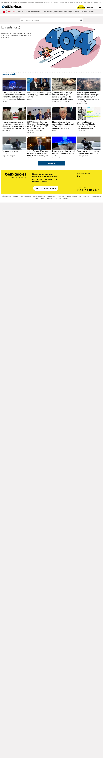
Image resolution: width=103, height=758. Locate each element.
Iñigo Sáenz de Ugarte (9, 156)
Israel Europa (47, 2)
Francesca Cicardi (82, 103)
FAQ (80, 196)
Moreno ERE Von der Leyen (74, 2)
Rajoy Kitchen (57, 2)
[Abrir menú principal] (100, 7)
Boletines (49, 198)
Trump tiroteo (16, 2)
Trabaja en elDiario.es (25, 196)
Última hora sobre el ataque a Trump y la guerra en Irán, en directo (39, 95)
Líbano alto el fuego (39, 2)
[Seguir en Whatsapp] (96, 190)
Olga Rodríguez (31, 133)
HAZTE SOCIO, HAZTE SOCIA (45, 188)
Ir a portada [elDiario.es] (51, 163)
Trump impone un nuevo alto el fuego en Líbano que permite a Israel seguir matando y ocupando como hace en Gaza (88, 97)
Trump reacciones (23, 2)
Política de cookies (96, 196)
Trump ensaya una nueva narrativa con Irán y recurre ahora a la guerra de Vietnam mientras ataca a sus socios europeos (14, 126)
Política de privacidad (71, 196)
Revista (43, 198)
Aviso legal (61, 196)
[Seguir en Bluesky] (77, 190)
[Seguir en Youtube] (90, 190)
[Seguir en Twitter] (80, 190)
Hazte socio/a (81, 7)
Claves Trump (31, 2)
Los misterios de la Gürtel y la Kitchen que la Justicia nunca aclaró (64, 153)
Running (101, 2)
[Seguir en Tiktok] (93, 190)
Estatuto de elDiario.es (39, 196)
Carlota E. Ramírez (64, 101)
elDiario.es (30, 99)
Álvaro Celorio (31, 158)
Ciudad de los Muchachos (92, 2)
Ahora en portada (9, 74)
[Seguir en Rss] (98, 190)
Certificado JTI (57, 198)
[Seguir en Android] (77, 176)
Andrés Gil (5, 101)
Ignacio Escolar (56, 158)
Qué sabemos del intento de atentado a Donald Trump (34, 12)
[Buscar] (81, 20)
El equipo (15, 196)
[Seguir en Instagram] (87, 190)
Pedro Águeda (81, 131)
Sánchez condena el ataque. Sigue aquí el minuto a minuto (74, 12)
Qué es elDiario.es (6, 196)
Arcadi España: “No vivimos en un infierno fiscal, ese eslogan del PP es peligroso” (38, 153)
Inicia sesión (90, 7)
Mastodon (65, 198)
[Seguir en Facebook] (82, 190)
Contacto (37, 198)
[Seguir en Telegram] (85, 190)
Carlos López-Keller (82, 156)
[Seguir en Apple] (79, 176)
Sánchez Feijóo (63, 2)
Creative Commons (51, 196)
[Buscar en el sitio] (49, 20)
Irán (52, 2)
